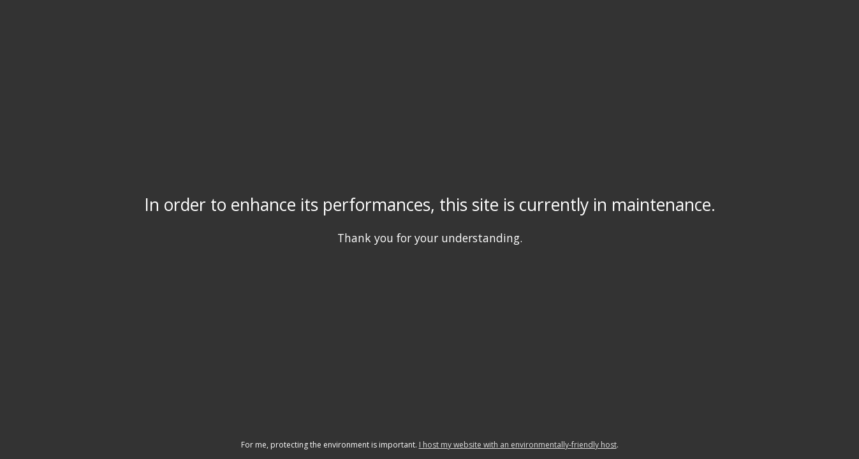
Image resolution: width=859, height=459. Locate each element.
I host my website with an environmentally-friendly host (518, 444)
